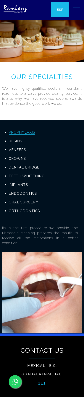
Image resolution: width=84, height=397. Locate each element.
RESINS (15, 141)
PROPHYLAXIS (22, 132)
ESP (60, 9)
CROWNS (17, 158)
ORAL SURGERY (23, 202)
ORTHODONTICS (24, 211)
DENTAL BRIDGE (24, 167)
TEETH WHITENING (27, 176)
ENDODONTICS (23, 193)
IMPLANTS (18, 185)
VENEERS (17, 150)
